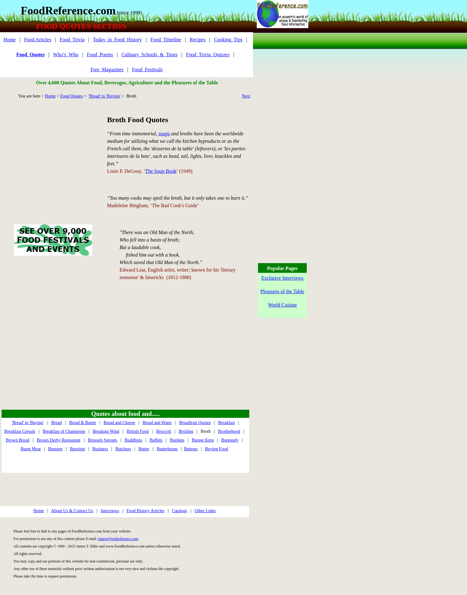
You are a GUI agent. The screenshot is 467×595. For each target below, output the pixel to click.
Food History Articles (145, 510)
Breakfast (226, 422)
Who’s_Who (65, 54)
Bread (56, 422)
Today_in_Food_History (117, 39)
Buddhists (133, 440)
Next (246, 96)
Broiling (186, 431)
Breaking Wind (106, 431)
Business (100, 449)
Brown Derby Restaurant (59, 440)
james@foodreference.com (118, 539)
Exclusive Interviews (282, 278)
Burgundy (230, 440)
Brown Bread (17, 440)
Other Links (205, 510)
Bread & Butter (82, 422)
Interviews (110, 510)
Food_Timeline (166, 39)
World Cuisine (282, 305)
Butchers (123, 449)
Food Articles (37, 39)
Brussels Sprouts (102, 440)
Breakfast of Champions (64, 431)
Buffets (156, 440)
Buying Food (216, 449)
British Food (138, 431)
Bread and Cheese (119, 422)
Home (9, 39)
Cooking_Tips (228, 39)
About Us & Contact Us (72, 510)
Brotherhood (229, 431)
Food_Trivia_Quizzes (207, 54)
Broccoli (163, 431)
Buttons (191, 449)
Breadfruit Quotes (195, 422)
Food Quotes (71, 96)
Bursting (77, 449)
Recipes (198, 39)
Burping (55, 449)
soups (164, 133)
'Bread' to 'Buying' (104, 96)
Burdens (177, 440)
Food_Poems (100, 54)
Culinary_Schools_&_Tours (149, 54)
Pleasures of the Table (282, 291)
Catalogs (179, 510)
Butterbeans (167, 449)
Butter (143, 449)
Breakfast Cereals (19, 431)
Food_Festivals (147, 69)
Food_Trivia (72, 39)
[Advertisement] (53, 154)
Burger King (203, 440)
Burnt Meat (31, 449)
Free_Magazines (107, 69)
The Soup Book (160, 171)
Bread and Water (156, 422)
